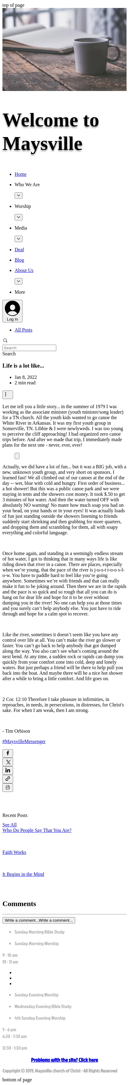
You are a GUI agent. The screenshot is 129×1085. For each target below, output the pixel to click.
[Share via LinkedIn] (7, 770)
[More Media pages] (19, 239)
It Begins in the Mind (23, 874)
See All (9, 824)
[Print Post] (7, 787)
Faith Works (14, 852)
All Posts (23, 329)
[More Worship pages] (19, 217)
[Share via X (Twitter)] (7, 762)
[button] (71, 184)
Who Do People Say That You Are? (36, 830)
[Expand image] (17, 456)
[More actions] (7, 394)
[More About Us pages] (19, 281)
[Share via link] (7, 779)
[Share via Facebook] (7, 753)
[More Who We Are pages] (19, 195)
